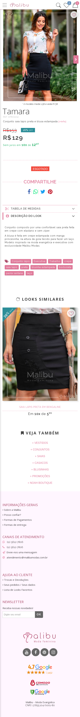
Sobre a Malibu (12, 509)
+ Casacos (40, 462)
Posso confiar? (12, 514)
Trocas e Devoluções (15, 579)
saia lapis (11, 267)
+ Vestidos (40, 442)
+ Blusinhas (40, 469)
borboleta (65, 267)
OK (39, 614)
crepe (67, 261)
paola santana (14, 273)
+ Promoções (40, 476)
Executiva (39, 261)
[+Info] (62, 121)
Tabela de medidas (40, 209)
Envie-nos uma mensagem (22, 552)
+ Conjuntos (39, 449)
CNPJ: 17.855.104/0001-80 (40, 705)
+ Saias (40, 456)
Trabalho (54, 261)
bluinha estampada (43, 267)
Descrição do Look (40, 216)
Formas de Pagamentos (17, 519)
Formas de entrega (14, 524)
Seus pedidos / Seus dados (19, 584)
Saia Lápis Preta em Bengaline (40, 407)
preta (24, 267)
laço (29, 273)
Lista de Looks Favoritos (17, 589)
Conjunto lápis (21, 261)
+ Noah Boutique (40, 482)
